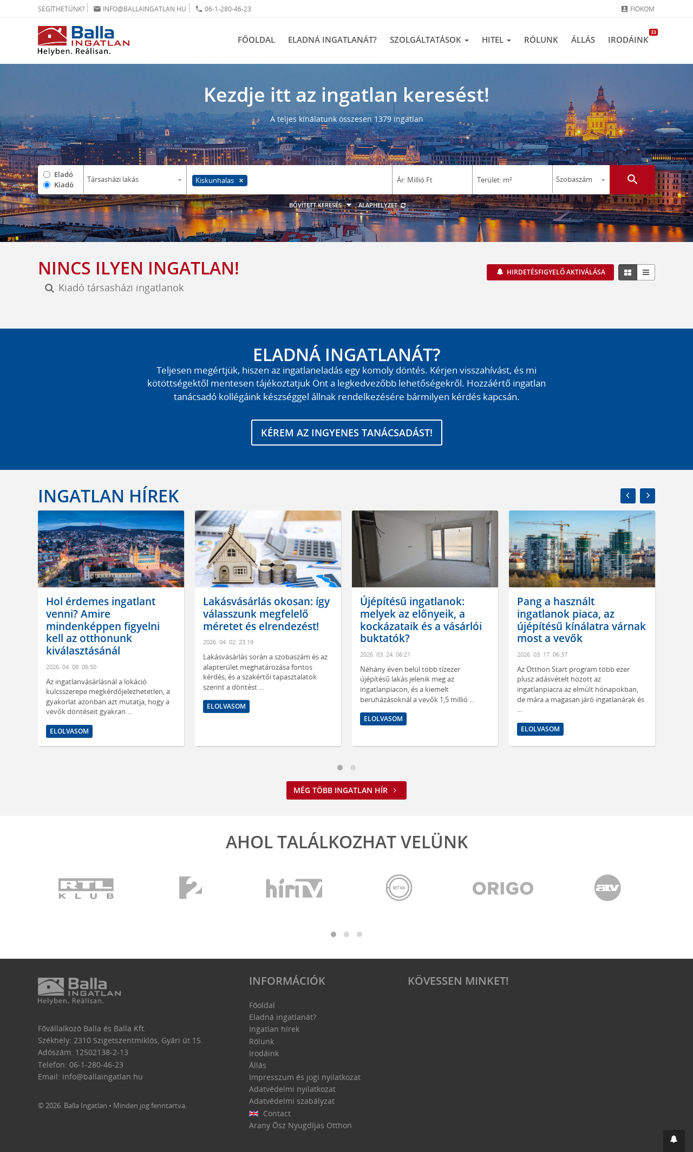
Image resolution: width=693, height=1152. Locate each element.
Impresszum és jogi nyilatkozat (305, 1077)
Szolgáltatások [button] (429, 39)
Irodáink (631, 37)
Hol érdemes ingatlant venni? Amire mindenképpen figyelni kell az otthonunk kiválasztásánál (103, 626)
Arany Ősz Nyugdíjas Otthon (300, 1125)
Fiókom (637, 9)
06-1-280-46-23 (223, 9)
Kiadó (64, 184)
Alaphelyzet (382, 205)
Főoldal (256, 39)
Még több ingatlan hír (346, 790)
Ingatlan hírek (108, 495)
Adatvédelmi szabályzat (292, 1101)
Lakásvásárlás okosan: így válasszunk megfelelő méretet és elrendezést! (266, 613)
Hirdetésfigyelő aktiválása (555, 272)
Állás (583, 39)
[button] (674, 1141)
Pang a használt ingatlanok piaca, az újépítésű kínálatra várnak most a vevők (581, 619)
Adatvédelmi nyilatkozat (292, 1089)
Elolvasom (69, 731)
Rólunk (541, 39)
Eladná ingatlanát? (332, 39)
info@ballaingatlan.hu (139, 9)
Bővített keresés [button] (322, 205)
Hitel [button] (496, 39)
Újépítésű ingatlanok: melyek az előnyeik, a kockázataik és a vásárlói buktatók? (421, 619)
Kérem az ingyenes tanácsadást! (347, 432)
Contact (270, 1113)
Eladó (63, 174)
